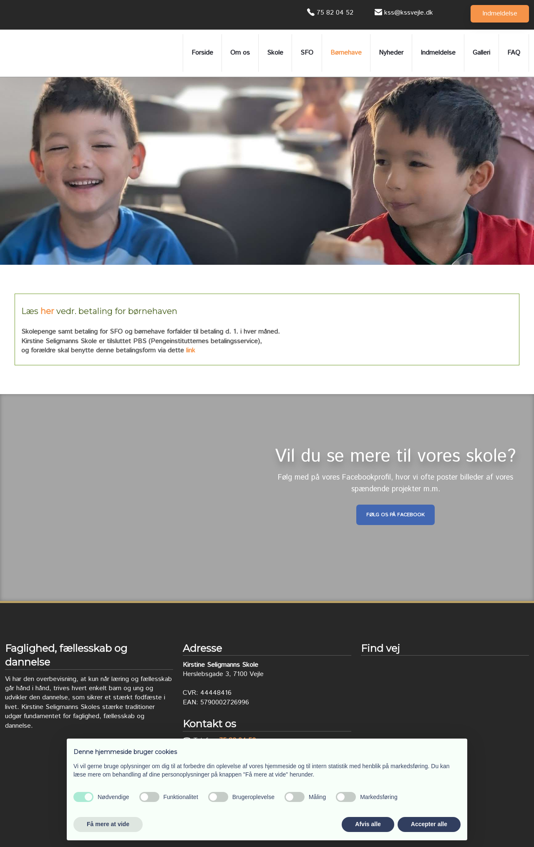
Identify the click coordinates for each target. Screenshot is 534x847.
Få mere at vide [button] (108, 824)
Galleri (481, 53)
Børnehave (346, 53)
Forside (202, 53)
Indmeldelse (438, 53)
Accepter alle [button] (429, 824)
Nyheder (391, 53)
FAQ (513, 53)
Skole (275, 53)
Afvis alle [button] (367, 824)
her (47, 311)
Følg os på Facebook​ (395, 514)
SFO (306, 53)
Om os (240, 53)
